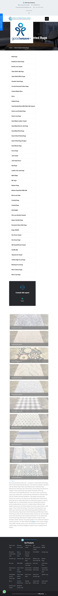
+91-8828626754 (35, 5)
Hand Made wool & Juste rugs (12, 576)
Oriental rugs (12, 558)
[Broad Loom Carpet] (22, 66)
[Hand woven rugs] (22, 145)
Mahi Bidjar (20, 563)
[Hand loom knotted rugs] (22, 111)
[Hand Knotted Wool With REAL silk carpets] (22, 106)
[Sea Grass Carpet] (22, 235)
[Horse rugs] (22, 150)
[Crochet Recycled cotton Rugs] (22, 86)
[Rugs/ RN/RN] (22, 230)
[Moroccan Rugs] (22, 195)
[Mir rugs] (22, 180)
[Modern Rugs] (22, 185)
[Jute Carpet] (22, 155)
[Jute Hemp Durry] (22, 160)
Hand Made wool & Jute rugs (45, 569)
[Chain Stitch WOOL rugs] (22, 76)
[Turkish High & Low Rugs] (22, 259)
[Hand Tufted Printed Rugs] (22, 136)
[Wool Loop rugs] (22, 274)
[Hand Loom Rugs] (22, 116)
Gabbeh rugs (45, 574)
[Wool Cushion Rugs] (22, 269)
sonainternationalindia (23, 5)
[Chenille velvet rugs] (22, 81)
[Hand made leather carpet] (22, 121)
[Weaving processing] (22, 264)
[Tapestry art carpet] (22, 254)
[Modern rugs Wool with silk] (22, 190)
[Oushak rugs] (22, 205)
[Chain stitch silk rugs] (22, 71)
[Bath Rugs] (22, 56)
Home (10, 47)
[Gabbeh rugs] (22, 101)
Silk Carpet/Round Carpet (36, 547)
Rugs (33, 521)
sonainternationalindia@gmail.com (23, 7)
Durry (10, 581)
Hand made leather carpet (20, 576)
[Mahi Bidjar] (22, 175)
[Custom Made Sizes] (22, 91)
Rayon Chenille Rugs (19, 554)
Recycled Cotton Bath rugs (12, 554)
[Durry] (22, 96)
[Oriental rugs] (22, 200)
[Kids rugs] (22, 165)
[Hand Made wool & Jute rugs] (22, 126)
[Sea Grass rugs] (22, 240)
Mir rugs (11, 563)
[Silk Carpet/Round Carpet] (22, 245)
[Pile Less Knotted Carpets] (22, 215)
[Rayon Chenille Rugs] (22, 220)
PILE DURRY (36, 552)
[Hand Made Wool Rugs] (22, 131)
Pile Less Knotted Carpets (27, 554)
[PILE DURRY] (22, 210)
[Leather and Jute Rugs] (22, 170)
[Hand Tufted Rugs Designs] (22, 140)
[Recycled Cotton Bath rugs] (22, 225)
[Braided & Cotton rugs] (22, 61)
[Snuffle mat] (22, 249)
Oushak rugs (45, 552)
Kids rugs (35, 563)
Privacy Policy (29, 10)
